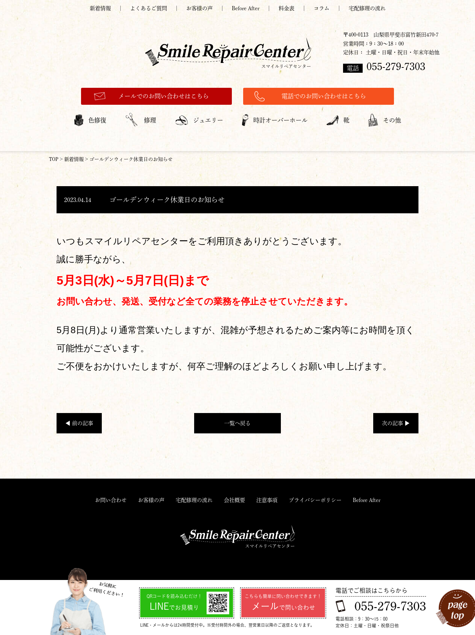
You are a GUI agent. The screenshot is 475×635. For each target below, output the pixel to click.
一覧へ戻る (237, 423)
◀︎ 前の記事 (79, 423)
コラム (321, 8)
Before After (245, 8)
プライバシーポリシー (315, 500)
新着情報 (100, 8)
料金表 (286, 8)
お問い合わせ (111, 500)
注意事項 (266, 500)
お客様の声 (199, 8)
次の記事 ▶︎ (396, 423)
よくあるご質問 (148, 8)
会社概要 (234, 500)
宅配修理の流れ (367, 8)
